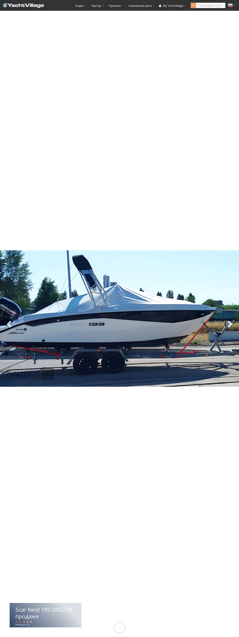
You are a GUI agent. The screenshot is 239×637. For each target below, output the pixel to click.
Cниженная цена (140, 6)
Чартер (96, 6)
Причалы (115, 6)
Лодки (79, 6)
